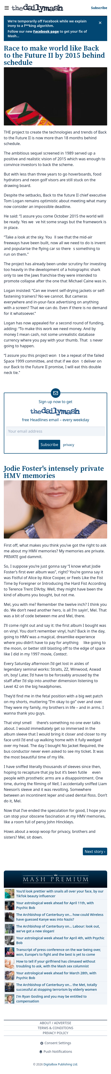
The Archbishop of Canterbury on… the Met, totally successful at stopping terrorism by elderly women (56, 987)
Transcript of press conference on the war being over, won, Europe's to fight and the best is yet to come (58, 952)
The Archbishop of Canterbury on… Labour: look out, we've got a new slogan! (58, 928)
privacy (68, 444)
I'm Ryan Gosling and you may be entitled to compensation (51, 998)
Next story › (95, 851)
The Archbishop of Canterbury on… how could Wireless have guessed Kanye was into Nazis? (59, 917)
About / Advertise (55, 1023)
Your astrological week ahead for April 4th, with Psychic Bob (60, 940)
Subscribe (49, 444)
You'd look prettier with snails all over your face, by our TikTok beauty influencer (60, 893)
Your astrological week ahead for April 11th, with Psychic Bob (55, 905)
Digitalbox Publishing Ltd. (60, 1064)
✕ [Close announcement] (100, 23)
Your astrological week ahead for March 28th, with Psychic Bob (56, 975)
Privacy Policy (55, 1033)
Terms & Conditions (55, 1028)
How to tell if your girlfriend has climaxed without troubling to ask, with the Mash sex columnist (55, 963)
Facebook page (46, 31)
